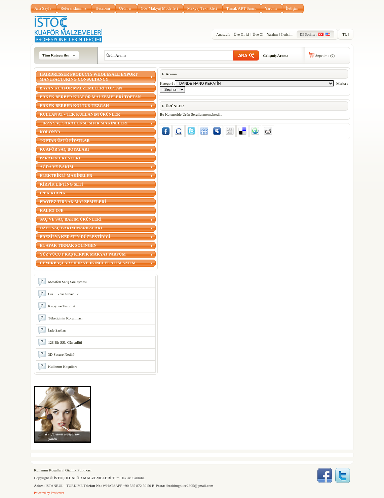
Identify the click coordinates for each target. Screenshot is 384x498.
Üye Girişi (241, 34)
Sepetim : (325, 55)
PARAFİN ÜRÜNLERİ (60, 158)
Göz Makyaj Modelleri (159, 8)
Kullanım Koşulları (48, 470)
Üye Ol (258, 34)
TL (344, 34)
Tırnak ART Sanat (241, 8)
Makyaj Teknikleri (202, 8)
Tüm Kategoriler (59, 55)
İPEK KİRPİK (53, 193)
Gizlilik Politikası (78, 470)
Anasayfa (223, 34)
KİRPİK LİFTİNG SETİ (61, 184)
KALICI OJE (52, 210)
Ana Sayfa (42, 8)
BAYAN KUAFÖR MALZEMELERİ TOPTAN (81, 88)
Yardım (271, 8)
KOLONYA (50, 131)
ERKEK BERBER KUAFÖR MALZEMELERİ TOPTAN (90, 96)
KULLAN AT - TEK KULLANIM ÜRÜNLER (80, 114)
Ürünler (125, 8)
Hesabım (102, 8)
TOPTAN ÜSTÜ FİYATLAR (65, 140)
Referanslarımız (73, 8)
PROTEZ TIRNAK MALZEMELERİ (73, 201)
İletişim (292, 8)
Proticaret (57, 493)
